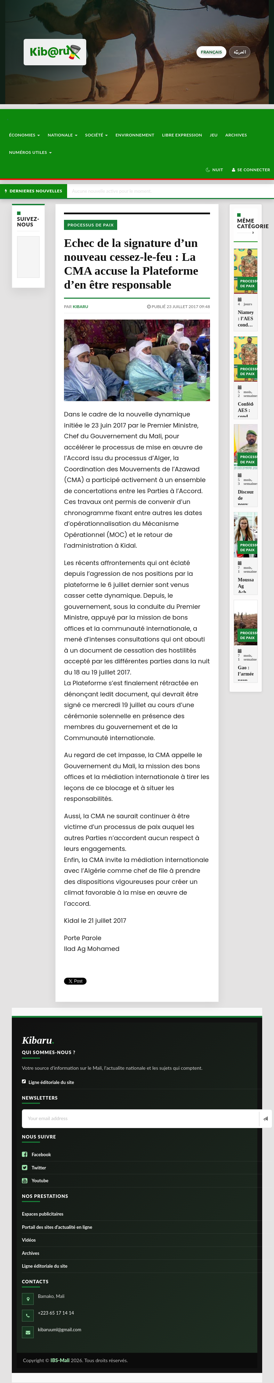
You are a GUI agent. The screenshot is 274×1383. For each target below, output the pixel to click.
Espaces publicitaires (42, 1214)
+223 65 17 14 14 (56, 1313)
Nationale (63, 135)
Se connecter (250, 169)
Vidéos (29, 1240)
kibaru (80, 306)
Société (96, 135)
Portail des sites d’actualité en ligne (57, 1227)
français (211, 52)
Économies (24, 135)
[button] (214, 170)
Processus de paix (90, 224)
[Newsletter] (265, 1119)
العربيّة (240, 52)
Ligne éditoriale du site (48, 1082)
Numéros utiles (30, 152)
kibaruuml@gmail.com (59, 1329)
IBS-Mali (60, 1360)
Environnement (134, 135)
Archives (236, 135)
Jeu (214, 135)
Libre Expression (182, 135)
